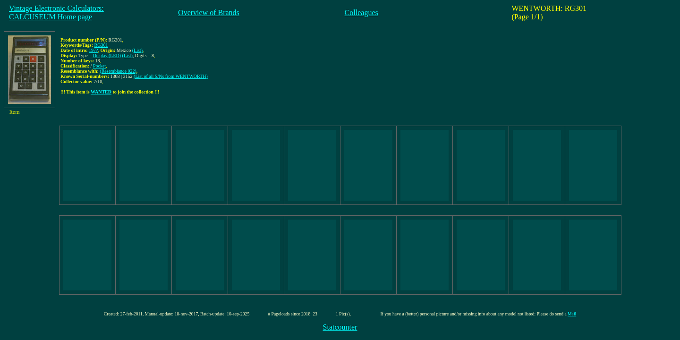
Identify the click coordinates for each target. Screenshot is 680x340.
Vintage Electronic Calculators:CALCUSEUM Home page (56, 12)
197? (93, 50)
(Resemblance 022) (118, 71)
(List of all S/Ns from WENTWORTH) (171, 76)
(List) (137, 50)
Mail (572, 313)
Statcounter (340, 327)
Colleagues (361, 12)
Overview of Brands (208, 12)
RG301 (101, 45)
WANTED (101, 91)
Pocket (99, 65)
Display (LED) (107, 55)
